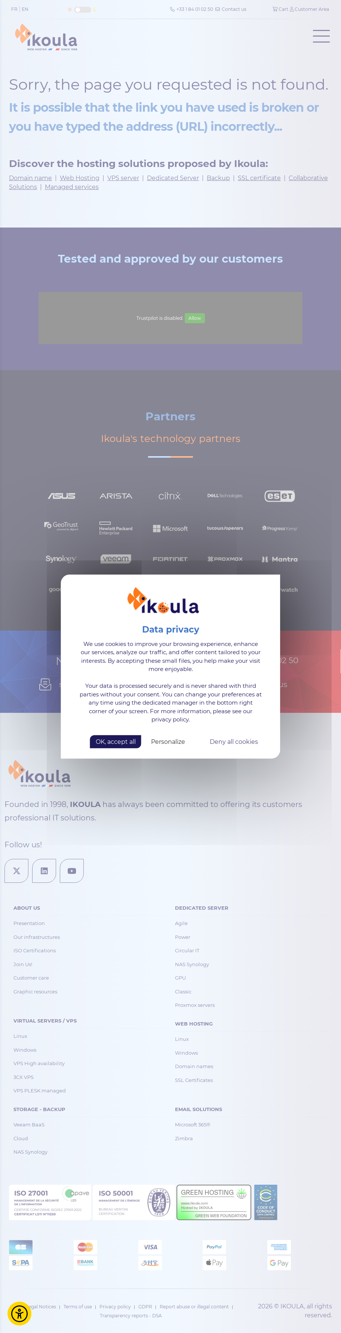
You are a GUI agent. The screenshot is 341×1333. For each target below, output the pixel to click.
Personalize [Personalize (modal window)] (168, 741)
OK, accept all (116, 741)
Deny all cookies (234, 741)
